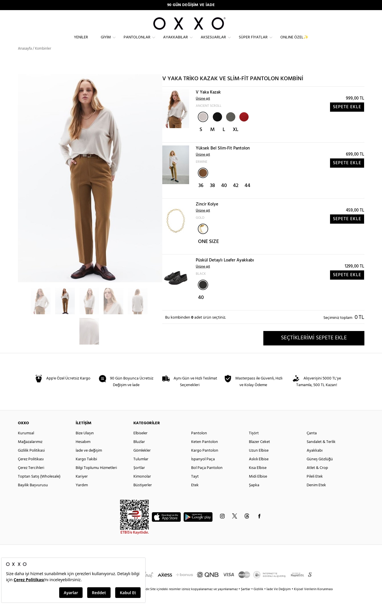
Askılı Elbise (259, 469)
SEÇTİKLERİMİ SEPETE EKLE (314, 348)
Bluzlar (139, 452)
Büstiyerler (142, 495)
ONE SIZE (208, 252)
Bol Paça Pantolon (207, 478)
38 (212, 196)
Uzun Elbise (259, 461)
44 (247, 196)
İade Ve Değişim (279, 600)
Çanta (312, 443)
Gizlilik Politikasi (31, 461)
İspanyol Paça (203, 469)
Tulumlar (140, 469)
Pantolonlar (137, 42)
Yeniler (81, 42)
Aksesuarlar (213, 42)
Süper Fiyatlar (253, 42)
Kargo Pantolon (204, 461)
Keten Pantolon (204, 452)
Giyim (106, 42)
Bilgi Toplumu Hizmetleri (96, 478)
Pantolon (199, 443)
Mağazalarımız (30, 452)
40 (224, 196)
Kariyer (82, 487)
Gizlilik (259, 600)
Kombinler (43, 59)
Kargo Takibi (86, 469)
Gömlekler (142, 461)
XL (235, 140)
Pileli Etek (315, 487)
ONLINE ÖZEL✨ (294, 42)
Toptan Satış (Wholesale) (39, 487)
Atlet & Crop (317, 478)
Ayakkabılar (175, 42)
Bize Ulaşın (85, 443)
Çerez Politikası (31, 469)
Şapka (254, 495)
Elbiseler (140, 443)
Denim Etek (316, 495)
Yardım (82, 495)
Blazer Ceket (259, 452)
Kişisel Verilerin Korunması (313, 600)
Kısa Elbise (258, 478)
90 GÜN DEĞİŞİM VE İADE (191, 5)
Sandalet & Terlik (321, 452)
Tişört (254, 443)
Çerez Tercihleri (31, 478)
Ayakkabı (315, 461)
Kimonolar (142, 487)
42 (235, 196)
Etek (195, 495)
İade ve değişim (89, 461)
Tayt (195, 487)
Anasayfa (25, 59)
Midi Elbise (258, 487)
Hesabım (83, 452)
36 (201, 196)
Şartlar (246, 600)
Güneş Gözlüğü (320, 469)
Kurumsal (26, 443)
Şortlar (139, 478)
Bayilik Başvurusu (33, 495)
